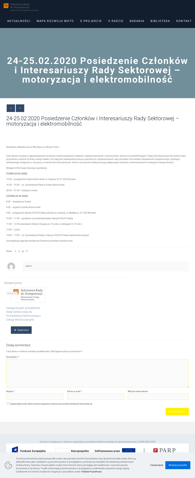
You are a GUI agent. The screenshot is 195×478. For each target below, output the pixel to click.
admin (29, 266)
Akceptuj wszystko (178, 465)
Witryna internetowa (138, 391)
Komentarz (12, 357)
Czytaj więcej (156, 465)
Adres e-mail (74, 391)
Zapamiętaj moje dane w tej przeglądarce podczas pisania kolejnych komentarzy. (51, 404)
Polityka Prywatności (91, 471)
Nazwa (10, 391)
